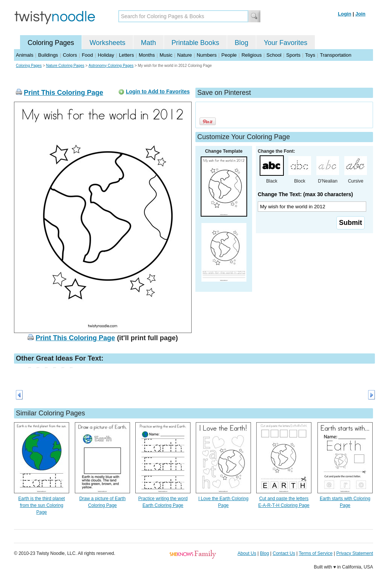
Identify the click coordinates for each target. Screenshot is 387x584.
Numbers (207, 55)
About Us (247, 553)
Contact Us (284, 553)
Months (147, 55)
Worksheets (107, 42)
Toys (310, 55)
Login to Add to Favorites (158, 91)
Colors (70, 55)
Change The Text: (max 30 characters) (305, 194)
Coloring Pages (51, 42)
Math (148, 42)
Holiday (106, 55)
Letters (126, 55)
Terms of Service (315, 553)
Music (165, 55)
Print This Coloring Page (63, 92)
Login (344, 14)
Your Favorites (285, 42)
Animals (24, 55)
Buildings (48, 55)
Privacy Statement (354, 553)
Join (360, 14)
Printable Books (195, 42)
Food (87, 55)
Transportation (335, 55)
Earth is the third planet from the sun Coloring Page (41, 505)
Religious (251, 55)
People (229, 55)
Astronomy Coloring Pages (110, 66)
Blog (241, 42)
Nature (184, 55)
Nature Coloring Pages (65, 66)
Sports (293, 55)
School (274, 55)
